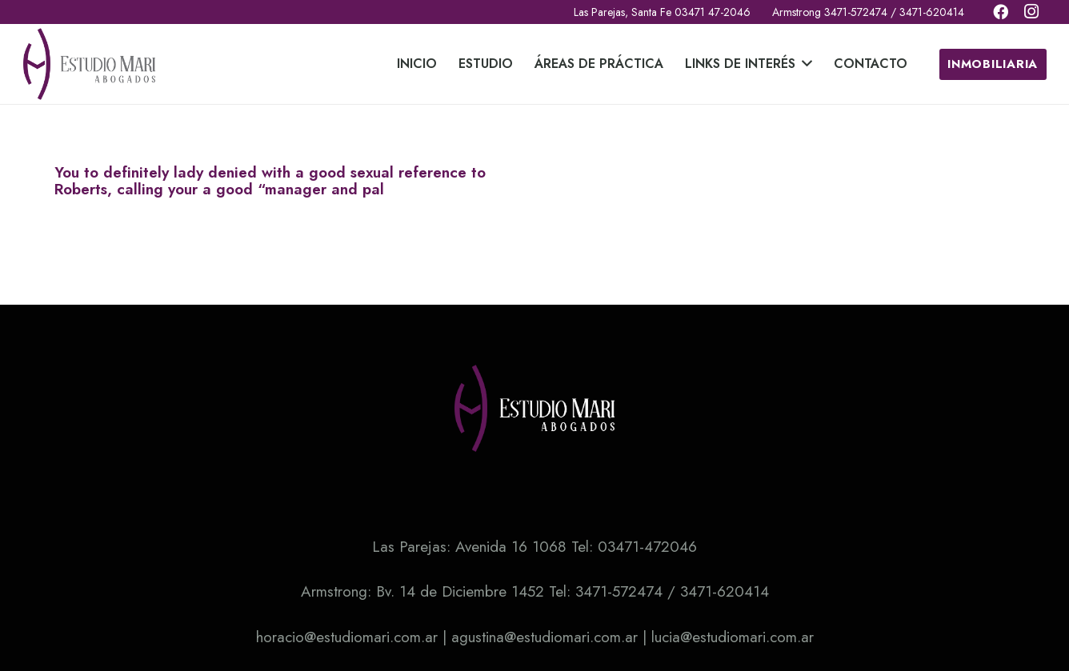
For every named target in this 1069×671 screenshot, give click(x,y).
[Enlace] (89, 64)
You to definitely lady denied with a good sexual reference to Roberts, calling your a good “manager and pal (270, 181)
